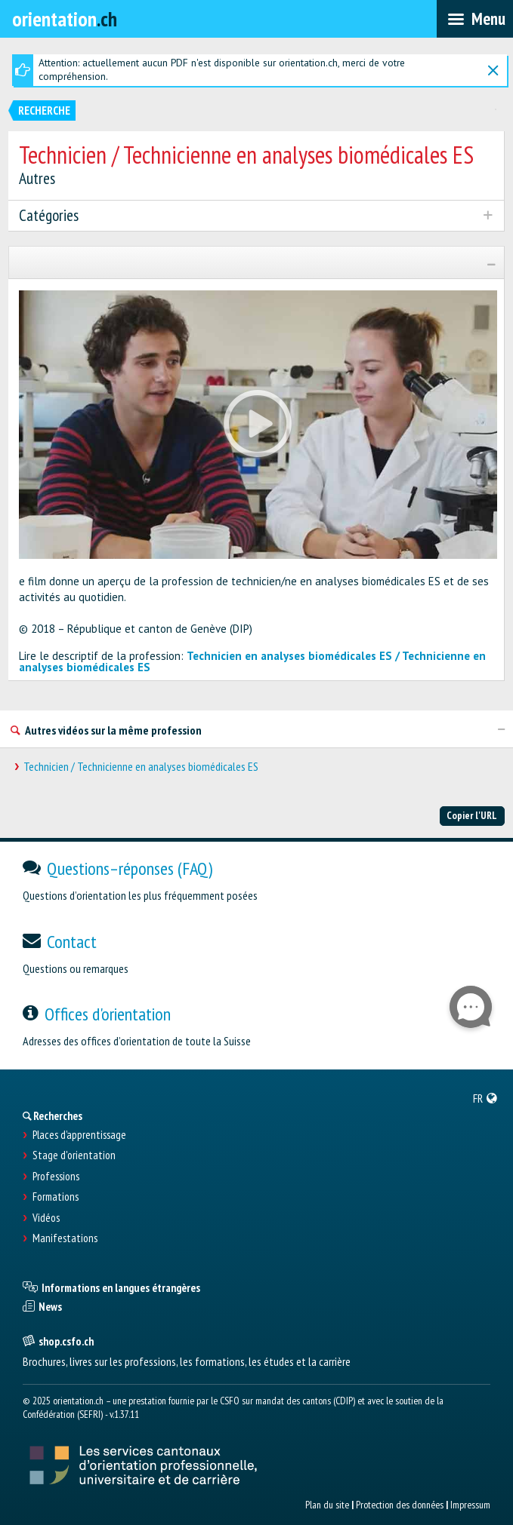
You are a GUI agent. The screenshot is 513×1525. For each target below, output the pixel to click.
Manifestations (64, 1238)
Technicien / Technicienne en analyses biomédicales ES (140, 766)
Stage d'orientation (74, 1155)
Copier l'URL (472, 815)
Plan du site (327, 1504)
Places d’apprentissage (79, 1135)
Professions (55, 1176)
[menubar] (475, 19)
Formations (55, 1197)
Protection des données (399, 1504)
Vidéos (46, 1218)
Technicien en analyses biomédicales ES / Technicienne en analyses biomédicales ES (252, 661)
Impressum (470, 1504)
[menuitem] (485, 1098)
